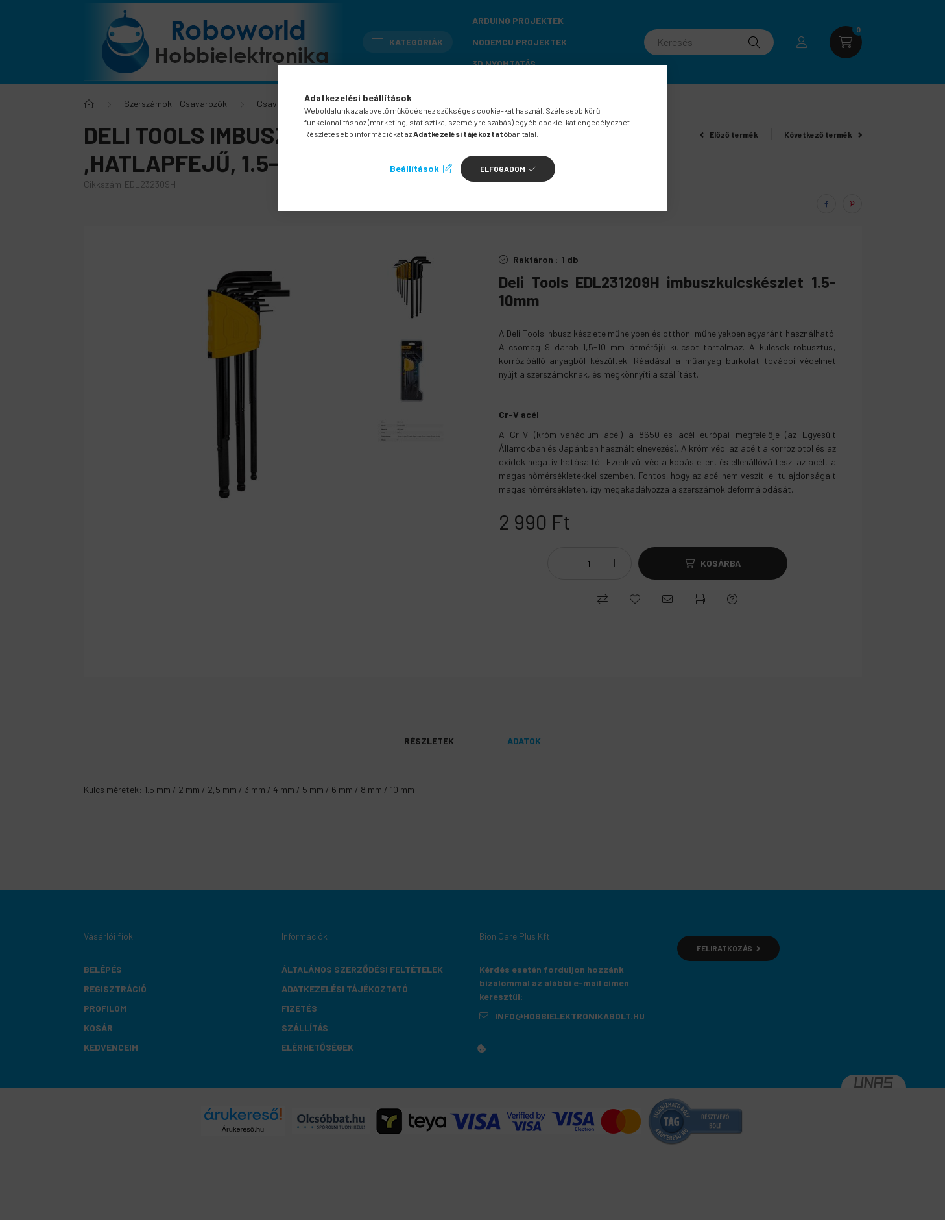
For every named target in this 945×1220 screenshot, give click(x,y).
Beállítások (414, 168)
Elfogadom (502, 168)
